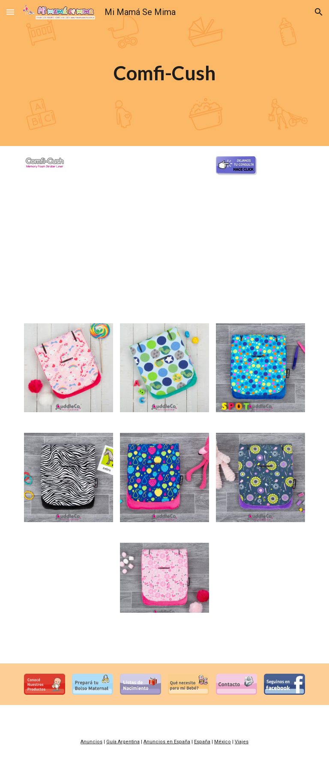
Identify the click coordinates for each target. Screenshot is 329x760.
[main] (164, 73)
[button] (10, 12)
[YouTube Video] (164, 264)
